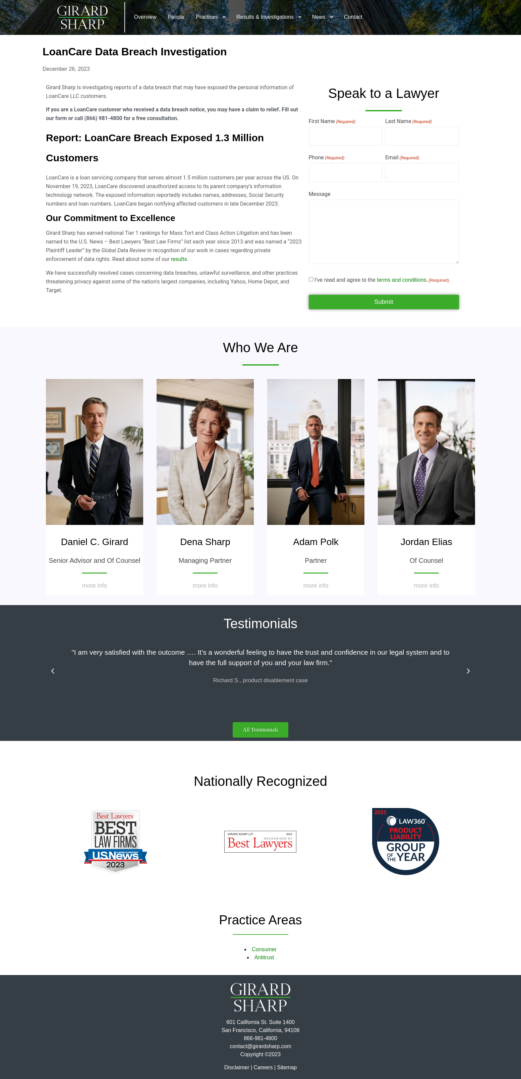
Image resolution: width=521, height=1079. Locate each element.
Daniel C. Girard (94, 542)
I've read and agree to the (381, 280)
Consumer (264, 949)
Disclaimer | (238, 1067)
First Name (332, 121)
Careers (263, 1067)
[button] (52, 671)
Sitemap (287, 1067)
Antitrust (264, 957)
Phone (327, 157)
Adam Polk (315, 542)
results (179, 259)
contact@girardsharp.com (260, 1046)
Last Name (408, 121)
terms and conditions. (402, 280)
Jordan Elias (426, 542)
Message (320, 194)
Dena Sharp (205, 542)
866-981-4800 (260, 1038)
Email (402, 157)
